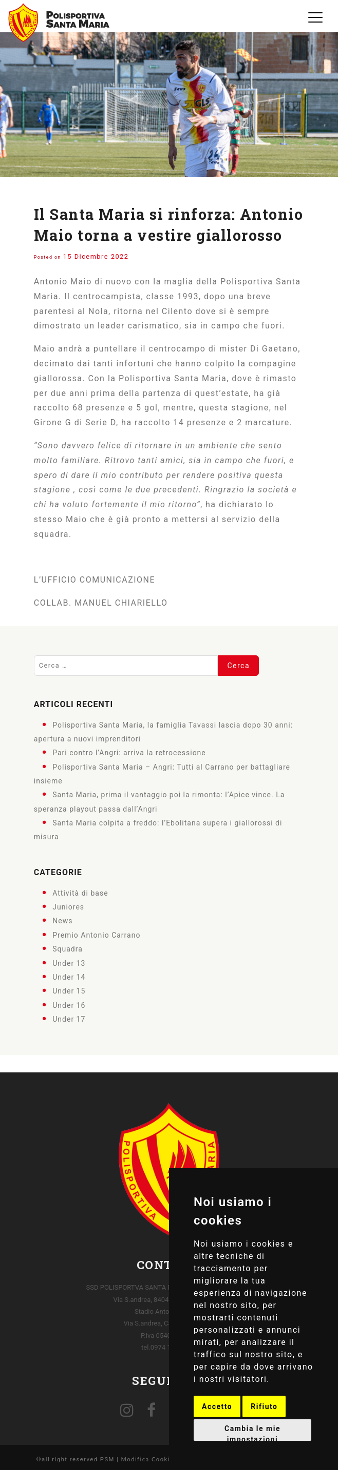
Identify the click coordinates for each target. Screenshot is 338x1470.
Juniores (68, 907)
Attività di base (80, 892)
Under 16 (68, 1005)
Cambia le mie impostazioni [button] (252, 1432)
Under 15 (68, 991)
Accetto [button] (217, 1406)
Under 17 (68, 1019)
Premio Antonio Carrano (96, 935)
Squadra (67, 949)
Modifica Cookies (149, 1459)
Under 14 (68, 977)
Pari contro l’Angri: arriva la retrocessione (129, 753)
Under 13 (68, 963)
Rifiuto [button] (264, 1406)
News (62, 921)
